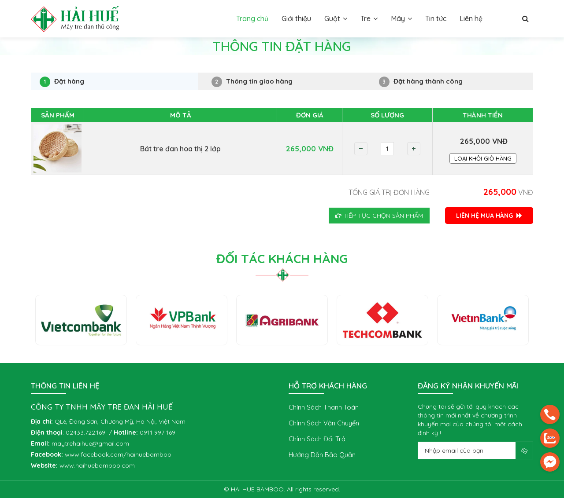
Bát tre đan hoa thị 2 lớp (180, 148)
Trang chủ (45, 64)
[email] (550, 462)
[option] (81, 320)
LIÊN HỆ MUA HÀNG (489, 216)
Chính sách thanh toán (324, 407)
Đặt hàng (62, 82)
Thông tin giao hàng (252, 82)
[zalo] (550, 438)
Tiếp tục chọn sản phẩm (379, 216)
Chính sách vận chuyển (324, 423)
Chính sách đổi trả (317, 439)
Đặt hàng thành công (421, 82)
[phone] (550, 414)
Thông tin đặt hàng (100, 64)
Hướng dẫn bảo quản (322, 454)
